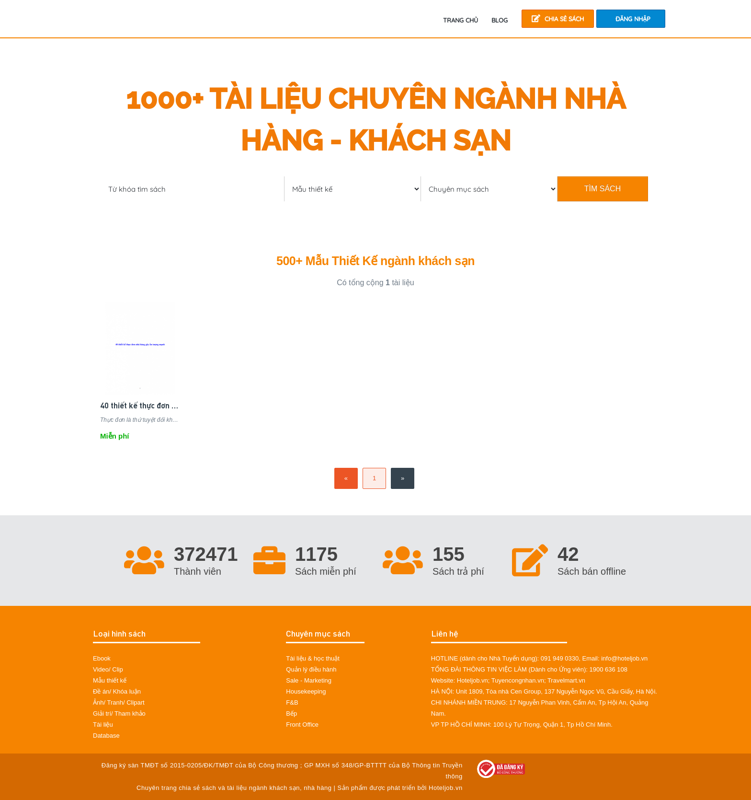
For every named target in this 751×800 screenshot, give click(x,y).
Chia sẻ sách (558, 18)
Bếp (291, 713)
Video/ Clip (108, 669)
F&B (292, 702)
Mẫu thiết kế (109, 680)
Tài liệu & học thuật (313, 658)
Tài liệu (103, 724)
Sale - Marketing (308, 680)
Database (106, 735)
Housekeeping (306, 691)
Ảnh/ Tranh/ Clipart (119, 702)
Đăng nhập (632, 19)
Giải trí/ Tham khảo (119, 713)
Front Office (302, 724)
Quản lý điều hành (311, 669)
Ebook (102, 658)
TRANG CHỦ (460, 20)
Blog (499, 20)
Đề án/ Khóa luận (117, 691)
